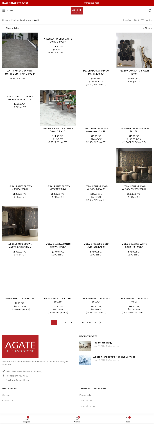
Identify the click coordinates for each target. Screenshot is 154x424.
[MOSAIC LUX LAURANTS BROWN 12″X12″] (58, 223)
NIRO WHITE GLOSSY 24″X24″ (20, 266)
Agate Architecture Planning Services (114, 356)
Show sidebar (13, 28)
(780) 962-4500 (91, 3)
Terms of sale (85, 400)
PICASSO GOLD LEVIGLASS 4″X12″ (134, 268)
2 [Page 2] (59, 322)
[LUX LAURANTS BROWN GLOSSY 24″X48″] (96, 165)
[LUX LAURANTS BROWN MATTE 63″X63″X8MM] (19, 223)
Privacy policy (85, 395)
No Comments (112, 346)
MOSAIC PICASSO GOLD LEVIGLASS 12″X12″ (96, 214)
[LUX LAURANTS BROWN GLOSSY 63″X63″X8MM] (134, 165)
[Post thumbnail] (85, 346)
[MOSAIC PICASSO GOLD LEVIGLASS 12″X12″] (96, 207)
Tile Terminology (102, 342)
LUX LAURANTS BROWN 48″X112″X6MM (58, 188)
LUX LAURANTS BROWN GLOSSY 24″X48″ (96, 188)
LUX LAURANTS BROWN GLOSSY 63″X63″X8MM (134, 188)
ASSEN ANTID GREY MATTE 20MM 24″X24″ (58, 40)
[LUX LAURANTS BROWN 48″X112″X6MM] (58, 165)
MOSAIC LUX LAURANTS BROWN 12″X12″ (57, 245)
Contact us (7, 400)
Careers (6, 395)
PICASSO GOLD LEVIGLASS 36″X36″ (58, 300)
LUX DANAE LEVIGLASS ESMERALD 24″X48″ (96, 130)
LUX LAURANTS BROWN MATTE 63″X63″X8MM (19, 245)
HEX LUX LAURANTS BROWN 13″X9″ (134, 72)
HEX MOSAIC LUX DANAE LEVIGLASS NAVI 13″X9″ (20, 98)
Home (5, 20)
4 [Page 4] (71, 322)
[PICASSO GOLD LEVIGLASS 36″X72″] (96, 262)
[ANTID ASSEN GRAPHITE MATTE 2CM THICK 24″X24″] (19, 50)
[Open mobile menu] (7, 10)
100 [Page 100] (88, 322)
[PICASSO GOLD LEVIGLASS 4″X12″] (134, 262)
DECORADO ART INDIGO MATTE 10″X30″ (96, 72)
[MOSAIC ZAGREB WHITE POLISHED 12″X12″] (134, 223)
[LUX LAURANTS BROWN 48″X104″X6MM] (19, 165)
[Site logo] (77, 10)
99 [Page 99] (83, 322)
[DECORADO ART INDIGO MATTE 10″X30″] (96, 50)
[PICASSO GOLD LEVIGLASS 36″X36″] (58, 278)
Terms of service (87, 406)
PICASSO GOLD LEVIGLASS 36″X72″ (96, 268)
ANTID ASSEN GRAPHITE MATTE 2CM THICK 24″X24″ (20, 72)
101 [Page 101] (94, 322)
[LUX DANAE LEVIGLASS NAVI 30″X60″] (134, 108)
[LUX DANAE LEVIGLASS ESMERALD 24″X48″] (96, 108)
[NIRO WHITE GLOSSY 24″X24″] (19, 262)
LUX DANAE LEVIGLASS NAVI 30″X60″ (134, 130)
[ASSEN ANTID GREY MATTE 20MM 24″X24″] (58, 34)
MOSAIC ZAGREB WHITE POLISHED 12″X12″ (134, 245)
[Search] (150, 10)
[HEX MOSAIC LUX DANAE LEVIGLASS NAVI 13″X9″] (19, 92)
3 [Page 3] (65, 322)
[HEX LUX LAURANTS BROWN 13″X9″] (134, 50)
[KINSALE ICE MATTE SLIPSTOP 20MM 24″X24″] (58, 108)
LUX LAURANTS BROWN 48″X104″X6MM (19, 188)
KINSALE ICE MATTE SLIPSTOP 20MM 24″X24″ (58, 130)
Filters (148, 28)
